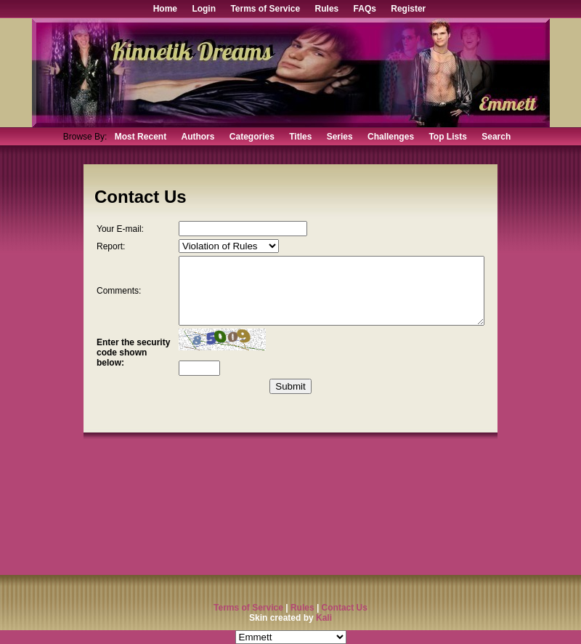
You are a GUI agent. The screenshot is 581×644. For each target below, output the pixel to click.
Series (340, 137)
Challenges (390, 137)
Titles (300, 137)
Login (204, 9)
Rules (327, 9)
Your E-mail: (111, 231)
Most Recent (140, 137)
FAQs (365, 9)
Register (408, 9)
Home (165, 9)
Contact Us (344, 608)
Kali (324, 618)
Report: (111, 251)
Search (496, 137)
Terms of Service (265, 9)
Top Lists (447, 137)
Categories (252, 137)
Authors (197, 137)
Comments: (119, 302)
